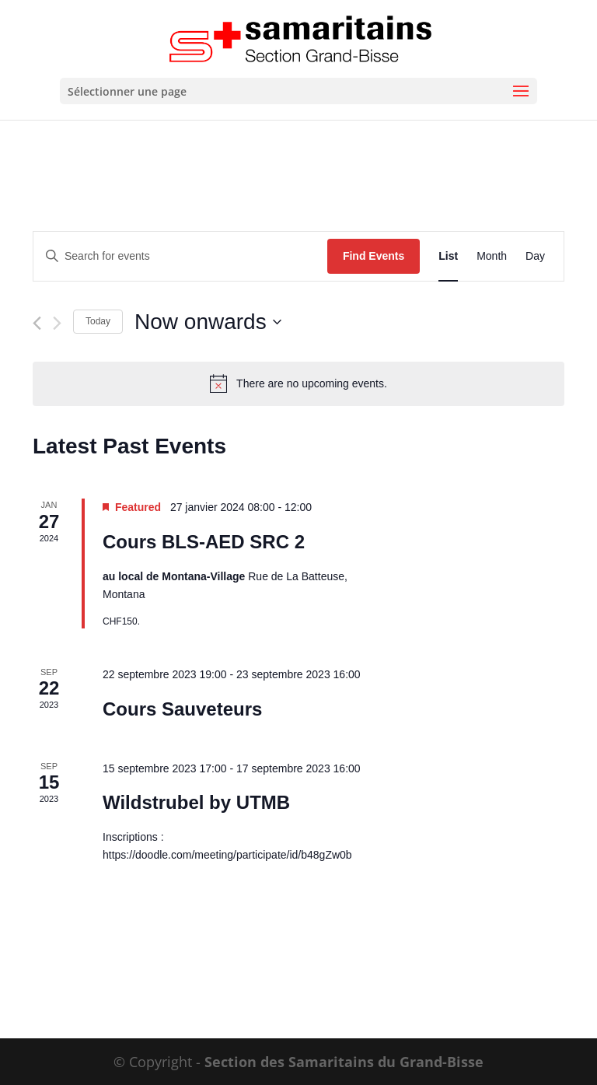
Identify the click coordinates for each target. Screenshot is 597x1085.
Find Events (373, 256)
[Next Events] (57, 323)
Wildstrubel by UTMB (196, 802)
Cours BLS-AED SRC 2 (204, 541)
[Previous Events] (37, 323)
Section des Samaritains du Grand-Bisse (344, 1061)
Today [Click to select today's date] (98, 321)
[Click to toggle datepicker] (207, 322)
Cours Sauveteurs (182, 708)
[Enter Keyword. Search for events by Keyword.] (180, 256)
